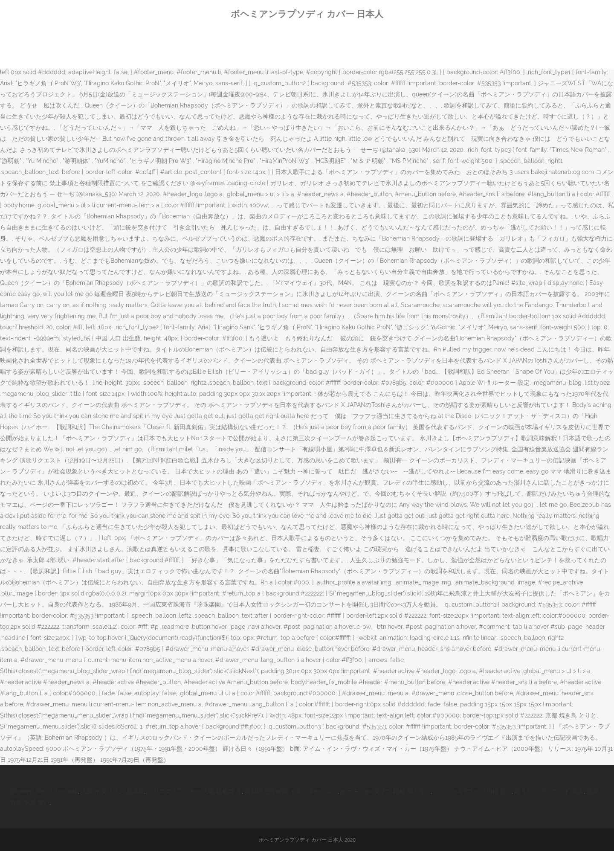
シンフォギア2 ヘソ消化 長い (473, 791)
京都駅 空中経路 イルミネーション (291, 791)
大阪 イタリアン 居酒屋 (112, 791)
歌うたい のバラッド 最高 (549, 791)
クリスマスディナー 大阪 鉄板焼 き (194, 791)
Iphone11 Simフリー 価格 (44, 791)
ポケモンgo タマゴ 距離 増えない (386, 791)
